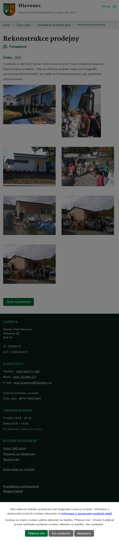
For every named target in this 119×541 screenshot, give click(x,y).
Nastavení (84, 533)
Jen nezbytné (61, 533)
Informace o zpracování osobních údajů (87, 513)
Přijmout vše (36, 533)
